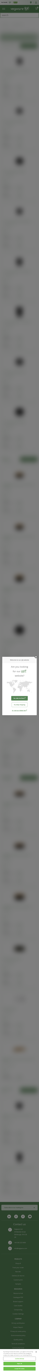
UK (22, 660)
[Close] (36, 1354)
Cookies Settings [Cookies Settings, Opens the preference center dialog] (19, 1361)
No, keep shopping (19, 705)
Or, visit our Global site (19, 710)
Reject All (19, 1366)
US (22, 671)
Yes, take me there (18, 698)
